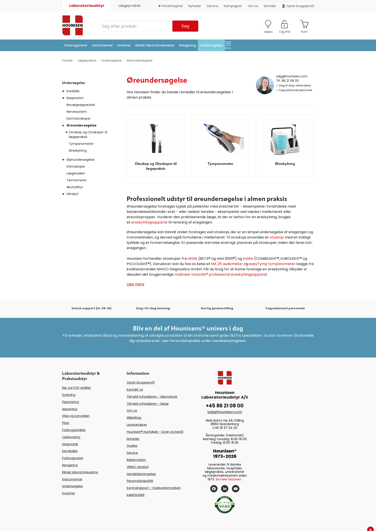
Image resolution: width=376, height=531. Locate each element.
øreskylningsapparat (149, 222)
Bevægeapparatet (81, 105)
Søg (185, 26)
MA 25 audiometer (227, 263)
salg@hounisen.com (291, 76)
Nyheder (194, 6)
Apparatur (70, 409)
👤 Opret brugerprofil (298, 6)
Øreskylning (78, 150)
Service (212, 6)
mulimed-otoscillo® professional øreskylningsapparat (220, 274)
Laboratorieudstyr (86, 5)
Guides (132, 445)
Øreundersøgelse (82, 125)
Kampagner (233, 6)
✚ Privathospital (170, 6)
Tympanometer (81, 143)
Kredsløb (73, 91)
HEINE (192, 258)
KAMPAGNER (136, 495)
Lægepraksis (129, 5)
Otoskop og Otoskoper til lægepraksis (88, 134)
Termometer (77, 180)
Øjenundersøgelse (81, 159)
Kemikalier (70, 451)
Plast (65, 423)
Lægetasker (76, 173)
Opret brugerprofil (141, 382)
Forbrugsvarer (76, 45)
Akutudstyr (75, 187)
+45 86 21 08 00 (225, 405)
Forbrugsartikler (74, 430)
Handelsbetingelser (141, 474)
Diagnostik (70, 444)
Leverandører (137, 424)
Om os (253, 6)
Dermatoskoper (79, 118)
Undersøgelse (211, 45)
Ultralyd (72, 194)
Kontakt (270, 6)
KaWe (248, 258)
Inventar (124, 45)
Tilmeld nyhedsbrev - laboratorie (152, 396)
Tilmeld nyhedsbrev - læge (148, 403)
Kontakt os (135, 389)
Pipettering (70, 402)
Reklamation (136, 460)
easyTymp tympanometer (272, 263)
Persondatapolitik (140, 481)
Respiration (75, 98)
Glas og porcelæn (76, 416)
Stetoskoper (76, 166)
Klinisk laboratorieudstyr (155, 45)
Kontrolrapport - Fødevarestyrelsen (154, 488)
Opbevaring (71, 437)
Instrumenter (102, 45)
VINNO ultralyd (137, 467)
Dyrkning (68, 395)
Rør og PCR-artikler (76, 388)
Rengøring (187, 45)
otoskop (276, 237)
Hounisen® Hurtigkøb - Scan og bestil (155, 432)
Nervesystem (77, 111)
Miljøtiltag (134, 417)
